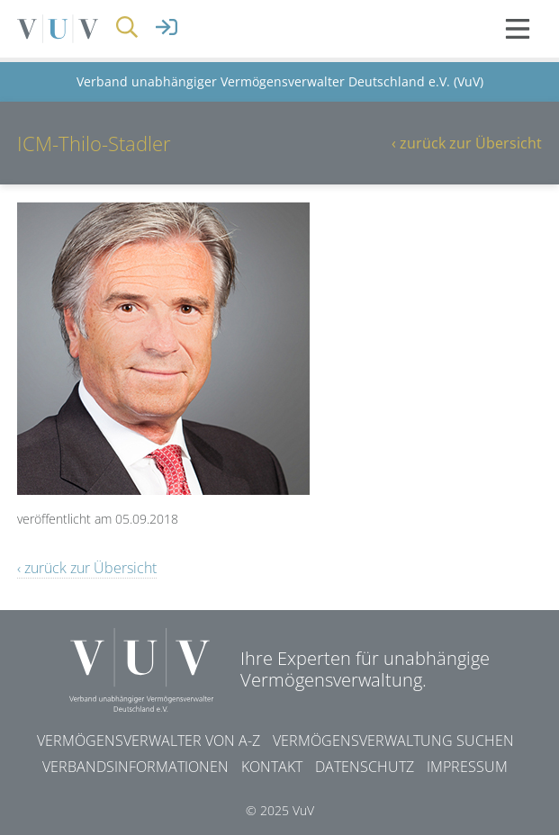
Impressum (467, 767)
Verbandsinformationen (135, 767)
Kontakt (271, 767)
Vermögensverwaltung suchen (393, 740)
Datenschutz (364, 767)
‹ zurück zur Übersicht (467, 143)
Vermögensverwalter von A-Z (148, 740)
